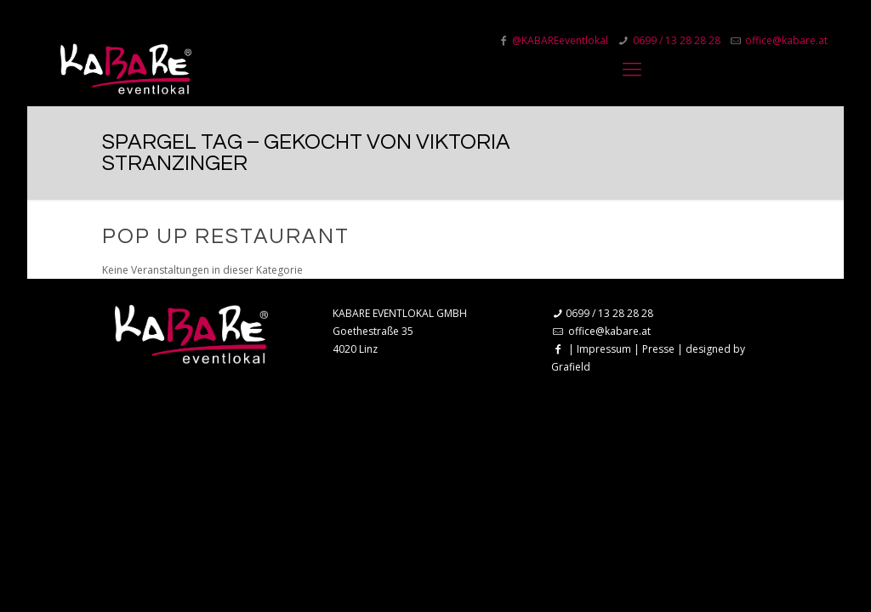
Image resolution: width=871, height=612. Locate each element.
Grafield (570, 367)
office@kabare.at (609, 331)
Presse (658, 349)
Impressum (604, 349)
